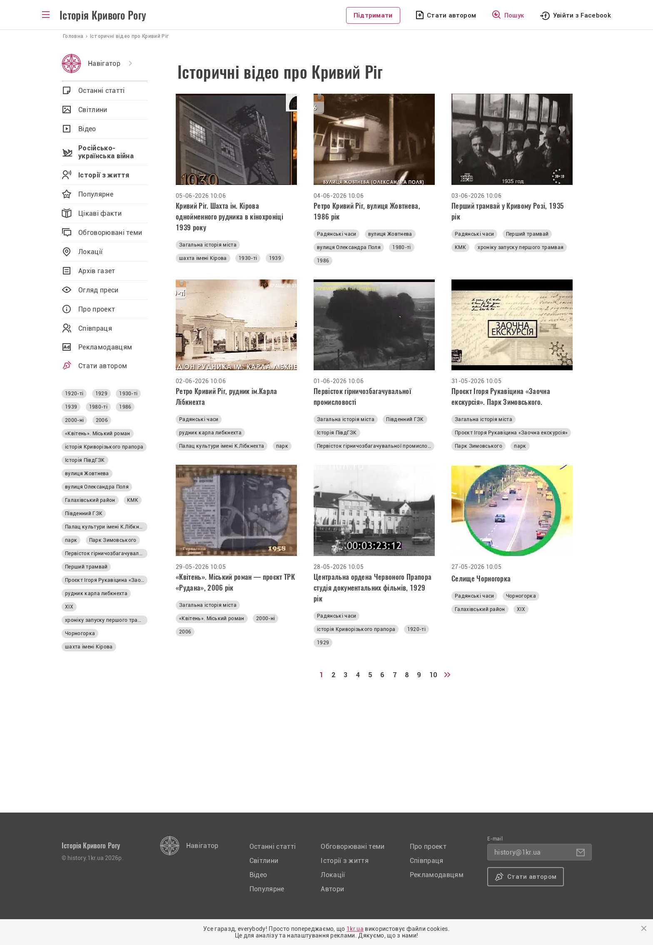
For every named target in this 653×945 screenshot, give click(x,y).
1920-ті (416, 629)
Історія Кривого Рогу (103, 15)
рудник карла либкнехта (210, 433)
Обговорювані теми (110, 233)
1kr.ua (355, 928)
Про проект (96, 309)
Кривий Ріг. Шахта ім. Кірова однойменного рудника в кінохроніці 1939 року (229, 216)
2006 (185, 632)
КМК (460, 247)
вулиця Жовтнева (390, 234)
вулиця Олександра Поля (349, 247)
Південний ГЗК (405, 419)
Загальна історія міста (208, 245)
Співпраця (95, 328)
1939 (275, 258)
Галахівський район (480, 609)
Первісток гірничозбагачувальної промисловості (362, 396)
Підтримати (373, 15)
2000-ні (265, 618)
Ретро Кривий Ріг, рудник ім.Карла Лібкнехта (226, 396)
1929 (323, 643)
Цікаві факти (100, 213)
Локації (90, 252)
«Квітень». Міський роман (211, 618)
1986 (323, 261)
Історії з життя (104, 175)
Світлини (92, 110)
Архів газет (96, 271)
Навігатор (104, 63)
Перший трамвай (527, 234)
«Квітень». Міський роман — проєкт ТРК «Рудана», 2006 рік (235, 582)
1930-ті (248, 258)
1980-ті (401, 247)
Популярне (95, 194)
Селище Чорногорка (481, 578)
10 (433, 675)
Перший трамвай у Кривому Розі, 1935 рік (507, 211)
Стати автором (451, 15)
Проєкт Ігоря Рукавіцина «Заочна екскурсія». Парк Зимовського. (500, 396)
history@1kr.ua (517, 852)
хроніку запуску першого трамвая (520, 247)
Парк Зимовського (478, 446)
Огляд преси (98, 290)
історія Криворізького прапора (356, 629)
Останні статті (101, 91)
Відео (87, 129)
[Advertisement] (396, 754)
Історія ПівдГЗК (337, 433)
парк (282, 446)
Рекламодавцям (105, 347)
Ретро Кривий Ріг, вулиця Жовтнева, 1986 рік (367, 211)
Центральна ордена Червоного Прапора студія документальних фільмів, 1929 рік (372, 587)
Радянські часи (336, 234)
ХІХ (521, 609)
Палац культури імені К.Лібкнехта (221, 446)
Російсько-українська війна (106, 152)
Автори (332, 889)
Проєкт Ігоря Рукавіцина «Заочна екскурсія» (511, 433)
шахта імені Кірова (203, 258)
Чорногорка (521, 596)
